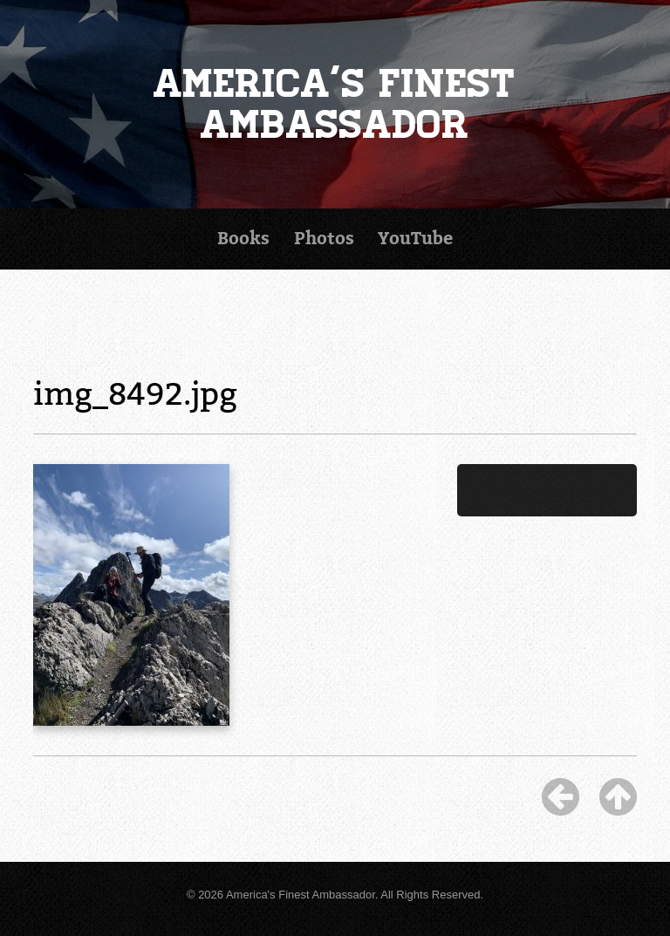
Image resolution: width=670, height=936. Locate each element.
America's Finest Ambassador (335, 103)
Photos (324, 238)
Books (243, 238)
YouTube (415, 238)
